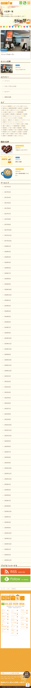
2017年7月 (7, 213)
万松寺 (17, 124)
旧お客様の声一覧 (4, 630)
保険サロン (8, 125)
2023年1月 (7, 484)
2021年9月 (7, 419)
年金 (15, 129)
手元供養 (20, 118)
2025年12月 (7, 560)
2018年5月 (7, 268)
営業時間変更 (20, 112)
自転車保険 (23, 110)
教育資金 (26, 129)
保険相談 (23, 125)
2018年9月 (7, 284)
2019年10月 (7, 338)
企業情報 (22, 624)
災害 (7, 110)
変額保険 (12, 114)
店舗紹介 (12, 630)
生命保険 (25, 131)
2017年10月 (7, 230)
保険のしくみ (4, 613)
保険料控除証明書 (12, 108)
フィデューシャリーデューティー (23, 614)
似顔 (22, 124)
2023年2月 (7, 489)
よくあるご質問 (3, 620)
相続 (4, 133)
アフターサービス (12, 617)
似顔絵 (26, 124)
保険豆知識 (7, 97)
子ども (4, 106)
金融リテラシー (11, 112)
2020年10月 (7, 360)
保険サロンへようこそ (4, 611)
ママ (13, 124)
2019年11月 (7, 343)
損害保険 (20, 129)
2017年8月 (7, 219)
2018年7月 (7, 273)
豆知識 (4, 116)
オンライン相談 (4, 623)
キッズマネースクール (7, 118)
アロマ (22, 120)
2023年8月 (7, 506)
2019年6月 (7, 322)
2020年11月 (7, 365)
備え (4, 110)
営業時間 (9, 106)
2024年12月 (7, 544)
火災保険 (19, 131)
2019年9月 (7, 333)
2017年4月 (7, 197)
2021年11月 (7, 430)
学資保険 (10, 129)
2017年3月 (7, 192)
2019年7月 (7, 327)
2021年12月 (7, 435)
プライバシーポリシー (23, 621)
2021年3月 (7, 387)
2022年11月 (7, 473)
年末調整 (25, 114)
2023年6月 (7, 495)
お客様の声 (4, 616)
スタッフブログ (12, 611)
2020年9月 (7, 354)
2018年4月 (7, 262)
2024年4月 (7, 522)
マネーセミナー (17, 116)
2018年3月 (7, 257)
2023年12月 (7, 511)
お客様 (4, 122)
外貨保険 (5, 129)
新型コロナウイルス (14, 110)
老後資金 (25, 133)
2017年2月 (7, 186)
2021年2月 (7, 381)
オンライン (9, 116)
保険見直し (5, 127)
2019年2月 (7, 305)
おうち (25, 106)
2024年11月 (7, 538)
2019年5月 (7, 316)
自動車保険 (9, 135)
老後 (20, 133)
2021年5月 (7, 397)
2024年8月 (7, 527)
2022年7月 (7, 452)
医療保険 (19, 127)
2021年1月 (7, 376)
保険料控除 (18, 114)
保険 (4, 125)
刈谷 (10, 127)
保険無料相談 (16, 125)
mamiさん (17, 120)
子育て (24, 116)
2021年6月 (7, 403)
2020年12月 (7, 370)
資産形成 (26, 108)
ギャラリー (9, 122)
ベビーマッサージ (6, 124)
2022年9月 (7, 462)
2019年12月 (7, 349)
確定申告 (20, 108)
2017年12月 (7, 240)
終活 (16, 133)
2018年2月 (7, 251)
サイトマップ (23, 627)
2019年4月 (7, 311)
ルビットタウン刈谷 (17, 106)
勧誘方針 (22, 618)
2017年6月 (7, 208)
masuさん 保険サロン (8, 120)
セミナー (7, 91)
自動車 (4, 135)
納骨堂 (11, 133)
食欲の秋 (5, 108)
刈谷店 (12, 633)
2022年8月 (7, 457)
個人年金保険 (6, 114)
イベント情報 (13, 613)
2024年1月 (7, 517)
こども (15, 122)
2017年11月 (7, 235)
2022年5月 (7, 441)
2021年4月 (7, 392)
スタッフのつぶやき (10, 86)
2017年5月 (7, 203)
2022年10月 (7, 468)
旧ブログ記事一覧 (13, 623)
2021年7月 (7, 408)
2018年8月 (7, 278)
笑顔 (7, 133)
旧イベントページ (13, 627)
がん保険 (5, 112)
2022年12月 (7, 479)
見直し (15, 135)
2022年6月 (7, 446)
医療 (14, 127)
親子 (15, 118)
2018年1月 (7, 246)
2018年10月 (7, 289)
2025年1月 (7, 549)
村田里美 (5, 131)
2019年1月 (7, 300)
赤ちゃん (21, 135)
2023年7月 (7, 500)
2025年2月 (7, 554)
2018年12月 (7, 295)
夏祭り (24, 127)
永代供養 (13, 131)
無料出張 (12, 620)
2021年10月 (7, 425)
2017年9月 (7, 224)
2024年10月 (7, 533)
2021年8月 (7, 414)
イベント (7, 81)
